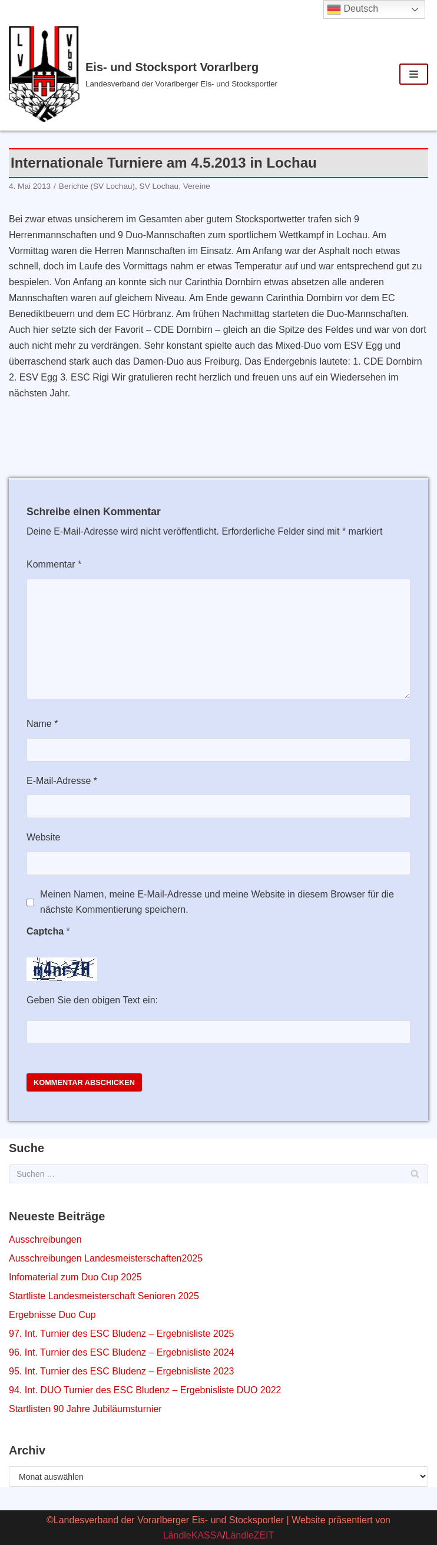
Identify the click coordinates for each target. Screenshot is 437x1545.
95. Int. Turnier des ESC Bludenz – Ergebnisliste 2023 (121, 1371)
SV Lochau (159, 186)
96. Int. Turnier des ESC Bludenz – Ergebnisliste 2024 (121, 1352)
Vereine (196, 186)
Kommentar (54, 564)
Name (42, 724)
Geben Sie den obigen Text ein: (92, 1000)
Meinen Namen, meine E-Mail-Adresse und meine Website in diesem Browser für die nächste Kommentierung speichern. (217, 902)
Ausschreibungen (45, 1239)
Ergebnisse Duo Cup (52, 1315)
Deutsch (352, 9)
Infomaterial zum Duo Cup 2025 (75, 1277)
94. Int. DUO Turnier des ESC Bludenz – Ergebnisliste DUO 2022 (145, 1390)
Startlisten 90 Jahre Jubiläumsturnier (85, 1409)
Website (44, 837)
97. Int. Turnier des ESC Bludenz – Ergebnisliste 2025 (121, 1334)
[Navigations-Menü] (413, 74)
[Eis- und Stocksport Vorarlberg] (146, 74)
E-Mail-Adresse (62, 781)
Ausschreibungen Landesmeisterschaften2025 (106, 1258)
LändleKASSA (193, 1535)
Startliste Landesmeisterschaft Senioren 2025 (104, 1296)
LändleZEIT (250, 1535)
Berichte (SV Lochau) (97, 186)
